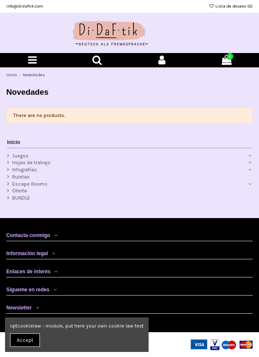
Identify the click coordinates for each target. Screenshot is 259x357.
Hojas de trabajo (31, 162)
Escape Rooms (29, 184)
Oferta (19, 191)
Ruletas (21, 177)
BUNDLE (21, 198)
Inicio (13, 142)
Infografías (24, 170)
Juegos (20, 156)
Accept (25, 340)
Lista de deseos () (231, 6)
